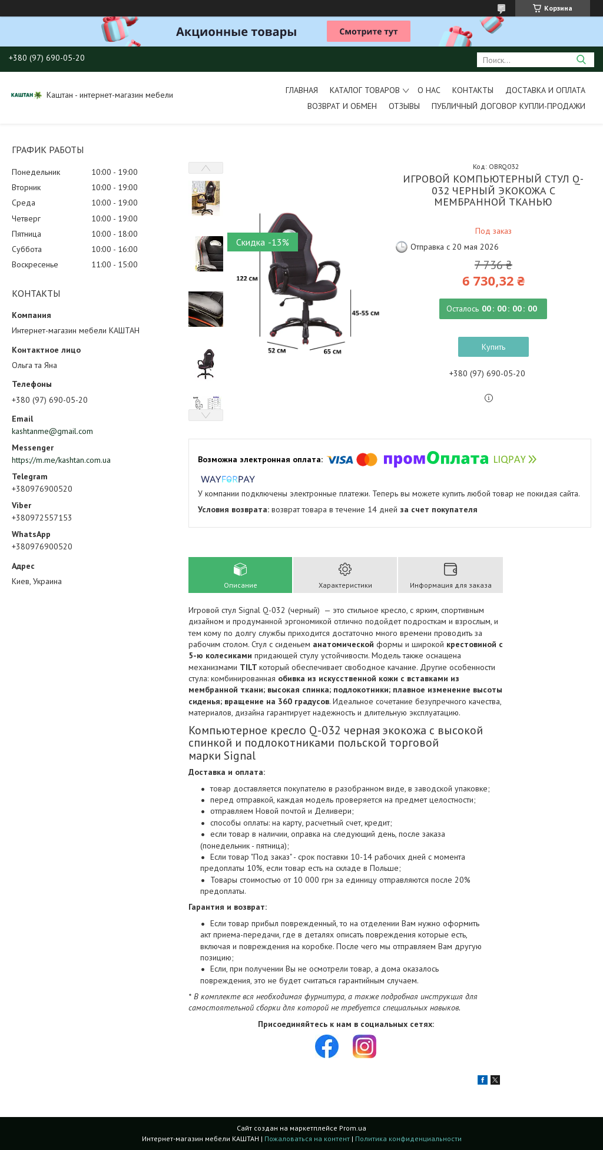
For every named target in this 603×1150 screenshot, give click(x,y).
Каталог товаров (365, 90)
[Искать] (581, 59)
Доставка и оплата (545, 90)
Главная (302, 90)
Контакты (472, 90)
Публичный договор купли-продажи (508, 106)
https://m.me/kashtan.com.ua (61, 460)
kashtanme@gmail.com (52, 431)
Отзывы (404, 106)
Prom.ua (352, 1128)
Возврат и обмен (342, 106)
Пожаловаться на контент (307, 1138)
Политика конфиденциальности (408, 1138)
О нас (429, 90)
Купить (493, 347)
